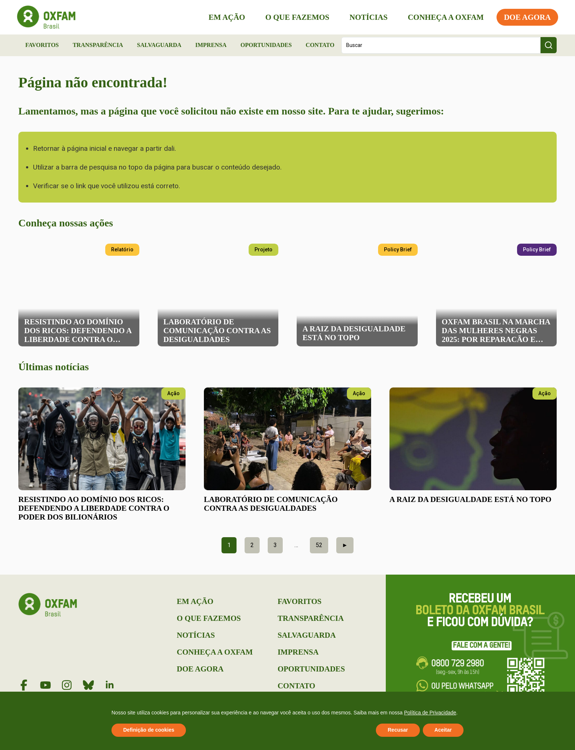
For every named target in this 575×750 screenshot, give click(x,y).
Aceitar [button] (443, 730)
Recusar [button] (398, 730)
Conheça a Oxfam (444, 17)
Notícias (367, 17)
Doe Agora (525, 17)
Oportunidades (266, 45)
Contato (320, 45)
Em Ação (225, 17)
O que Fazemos (296, 17)
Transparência (98, 45)
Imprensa (210, 45)
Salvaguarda (159, 45)
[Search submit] (549, 45)
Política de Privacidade (430, 713)
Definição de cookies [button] (148, 730)
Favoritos (42, 45)
